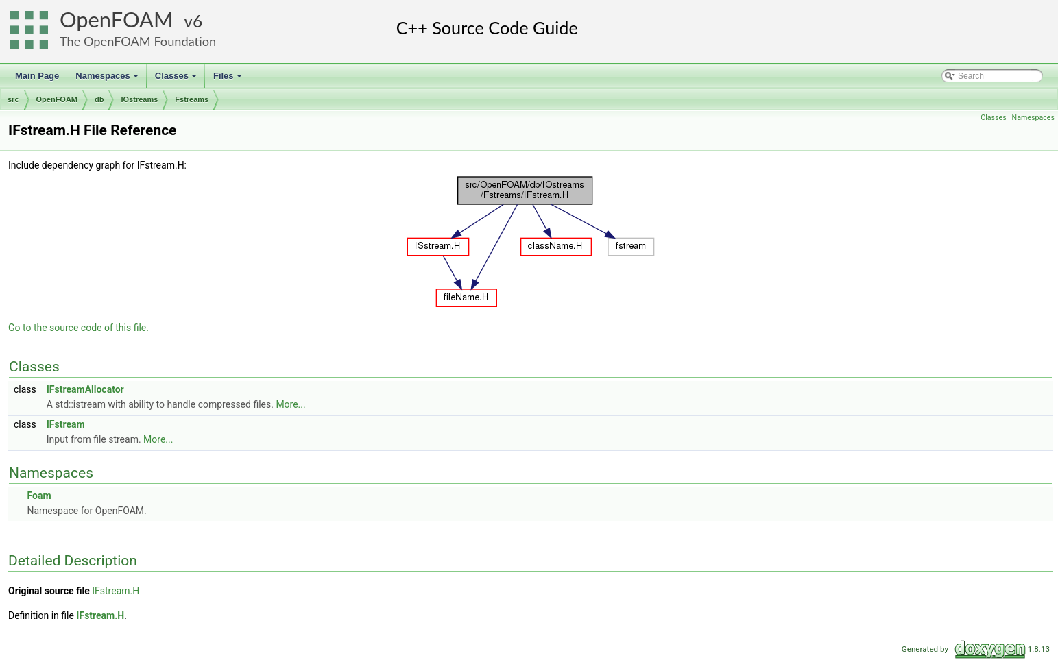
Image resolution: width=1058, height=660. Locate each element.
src (13, 99)
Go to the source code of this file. (78, 327)
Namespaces (108, 79)
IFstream (66, 424)
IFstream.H (115, 590)
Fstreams (191, 99)
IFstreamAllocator (85, 389)
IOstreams (139, 99)
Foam (39, 495)
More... (290, 404)
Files (228, 79)
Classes (177, 79)
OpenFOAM (116, 19)
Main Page (37, 76)
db (99, 99)
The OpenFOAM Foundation (138, 41)
